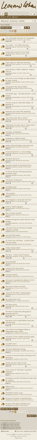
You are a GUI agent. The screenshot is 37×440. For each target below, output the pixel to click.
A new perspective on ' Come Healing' (18, 152)
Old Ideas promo (11, 305)
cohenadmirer (15, 153)
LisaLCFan (14, 364)
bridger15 (14, 46)
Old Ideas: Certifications (13, 132)
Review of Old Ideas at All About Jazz (17, 404)
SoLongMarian (15, 399)
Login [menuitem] (31, 14)
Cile (12, 359)
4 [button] (22, 31)
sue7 (13, 333)
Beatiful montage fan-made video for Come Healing (20, 220)
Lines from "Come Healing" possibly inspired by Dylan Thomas (20, 79)
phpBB (13, 434)
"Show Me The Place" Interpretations (18, 293)
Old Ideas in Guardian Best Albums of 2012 (20, 280)
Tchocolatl (14, 175)
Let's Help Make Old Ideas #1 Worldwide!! (19, 38)
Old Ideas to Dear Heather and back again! (19, 337)
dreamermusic (15, 345)
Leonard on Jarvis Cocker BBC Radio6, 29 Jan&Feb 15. (19, 104)
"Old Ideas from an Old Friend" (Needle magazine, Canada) (18, 229)
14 (31, 258)
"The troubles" (10, 193)
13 (29, 258)
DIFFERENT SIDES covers (14, 393)
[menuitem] (35, 21)
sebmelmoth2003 (16, 82)
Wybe (13, 373)
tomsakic (14, 324)
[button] (27, 31)
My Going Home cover (13, 299)
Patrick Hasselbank (16, 64)
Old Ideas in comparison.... (14, 180)
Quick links (3, 14)
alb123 (13, 147)
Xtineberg (14, 39)
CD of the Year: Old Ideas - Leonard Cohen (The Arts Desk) (19, 241)
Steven (13, 201)
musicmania (14, 166)
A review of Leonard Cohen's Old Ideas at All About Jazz (20, 356)
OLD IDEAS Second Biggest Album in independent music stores (17, 330)
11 (33, 41)
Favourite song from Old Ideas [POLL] (18, 165)
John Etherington (16, 350)
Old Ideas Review (11, 275)
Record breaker (10, 262)
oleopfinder (14, 188)
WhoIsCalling (15, 88)
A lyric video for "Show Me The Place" (18, 62)
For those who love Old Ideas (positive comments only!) (18, 172)
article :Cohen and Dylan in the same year (19, 145)
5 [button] (24, 31)
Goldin (13, 53)
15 (33, 258)
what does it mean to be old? (15, 286)
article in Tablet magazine (14, 207)
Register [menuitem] (35, 14)
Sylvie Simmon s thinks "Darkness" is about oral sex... (19, 70)
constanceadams (16, 276)
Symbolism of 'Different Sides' (15, 138)
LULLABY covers (11, 344)
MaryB (13, 208)
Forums (6, 14)
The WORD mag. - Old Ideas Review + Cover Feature (20, 95)
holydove (14, 338)
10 (31, 41)
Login (10, 17)
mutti (13, 288)
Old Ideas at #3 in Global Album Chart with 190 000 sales (19, 321)
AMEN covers (10, 386)
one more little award (12, 235)
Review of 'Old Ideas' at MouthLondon (18, 398)
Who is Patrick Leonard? (13, 213)
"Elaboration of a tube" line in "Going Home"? (20, 125)
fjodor (13, 126)
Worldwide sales (11, 187)
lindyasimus (14, 119)
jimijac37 (14, 300)
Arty (15, 436)
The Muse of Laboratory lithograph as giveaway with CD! (18, 312)
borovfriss (14, 73)
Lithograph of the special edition (16, 87)
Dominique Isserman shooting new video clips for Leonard (21, 379)
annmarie (14, 281)
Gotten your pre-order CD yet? (16, 363)
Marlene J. (14, 315)
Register (16, 17)
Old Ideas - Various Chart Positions (17, 255)
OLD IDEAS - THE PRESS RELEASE (17, 45)
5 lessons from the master (14, 268)
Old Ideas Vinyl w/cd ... (13, 159)
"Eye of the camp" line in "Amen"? (16, 118)
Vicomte (13, 263)
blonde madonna (16, 249)
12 (35, 41)
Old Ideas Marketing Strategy (15, 349)
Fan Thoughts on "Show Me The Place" (18, 200)
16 (35, 258)
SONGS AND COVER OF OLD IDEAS (17, 52)
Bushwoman (15, 195)
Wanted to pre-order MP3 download (17, 112)
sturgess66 (14, 244)
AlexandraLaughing (16, 181)
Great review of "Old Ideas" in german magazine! (18, 371)
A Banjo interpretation (12, 248)
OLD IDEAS (5, 24)
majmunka (14, 237)
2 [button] (17, 31)
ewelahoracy (15, 223)
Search (4, 17)
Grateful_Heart (15, 140)
